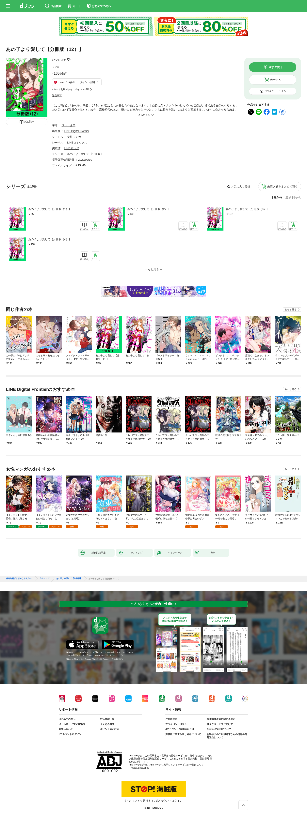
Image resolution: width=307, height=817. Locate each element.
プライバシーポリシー (177, 724)
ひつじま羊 (59, 59)
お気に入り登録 (240, 186)
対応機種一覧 (107, 719)
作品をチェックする (275, 91)
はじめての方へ (67, 719)
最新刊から (293, 197)
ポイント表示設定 (109, 729)
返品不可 (57, 95)
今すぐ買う (276, 67)
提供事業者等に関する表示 (221, 719)
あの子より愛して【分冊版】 (85, 154)
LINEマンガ (71, 148)
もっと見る (291, 309)
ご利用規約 (171, 719)
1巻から (277, 197)
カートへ (275, 79)
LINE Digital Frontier (76, 131)
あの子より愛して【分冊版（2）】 (148, 209)
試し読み (29, 121)
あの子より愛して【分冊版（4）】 (49, 239)
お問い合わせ (66, 729)
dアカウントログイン (70, 734)
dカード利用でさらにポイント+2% (70, 89)
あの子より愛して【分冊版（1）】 (49, 209)
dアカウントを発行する (139, 800)
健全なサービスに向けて (220, 724)
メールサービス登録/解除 (72, 724)
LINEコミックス (77, 142)
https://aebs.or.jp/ (140, 767)
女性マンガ (74, 136)
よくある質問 (107, 724)
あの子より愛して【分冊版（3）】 (247, 209)
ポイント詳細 (87, 82)
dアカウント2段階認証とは (179, 729)
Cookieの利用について (219, 729)
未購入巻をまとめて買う (282, 186)
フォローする (69, 60)
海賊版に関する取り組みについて (183, 734)
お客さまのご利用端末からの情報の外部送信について (227, 736)
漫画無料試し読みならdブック (19, 579)
